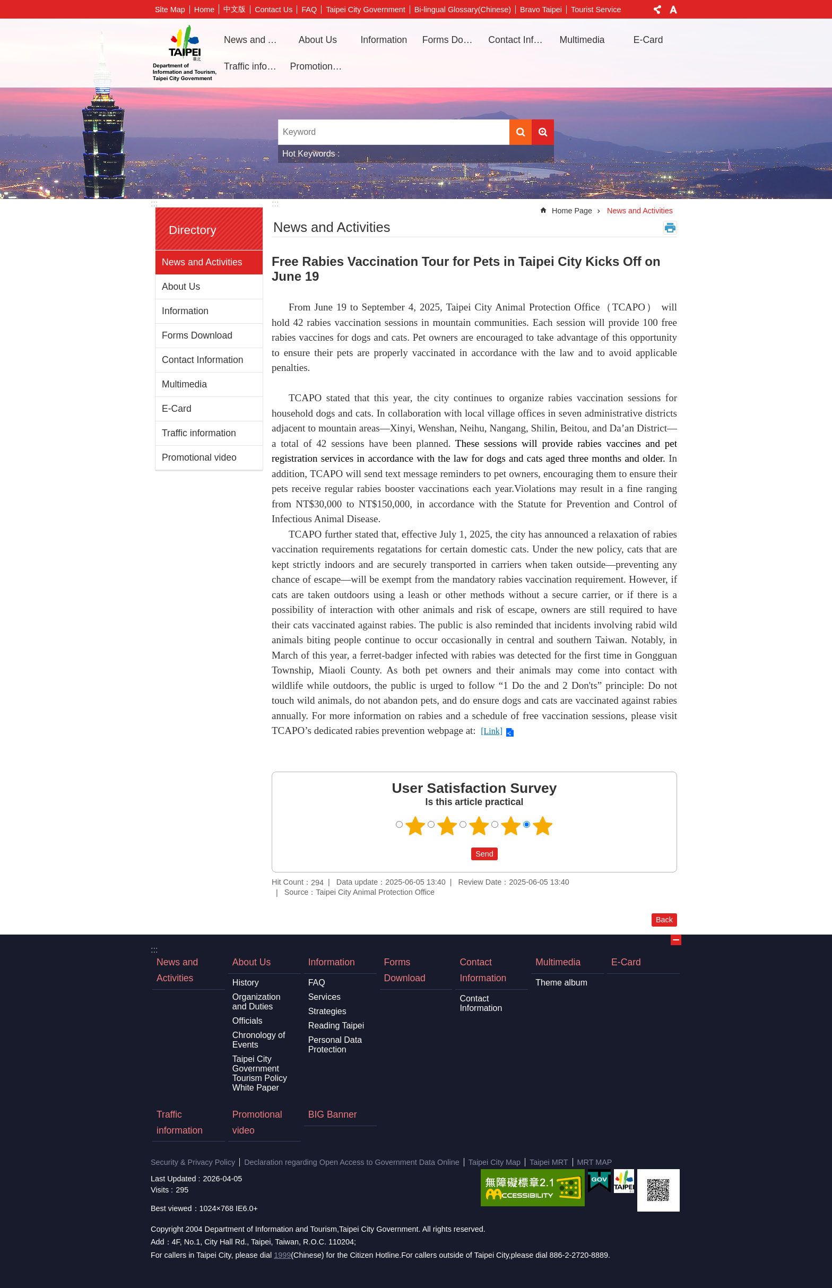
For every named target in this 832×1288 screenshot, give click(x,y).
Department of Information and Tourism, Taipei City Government (185, 53)
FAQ (309, 9)
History (245, 982)
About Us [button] (318, 39)
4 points (511, 826)
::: (154, 203)
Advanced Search (543, 132)
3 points (479, 826)
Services (324, 996)
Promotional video (319, 66)
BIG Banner (332, 1114)
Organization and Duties (256, 1001)
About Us (181, 286)
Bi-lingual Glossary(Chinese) (462, 9)
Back (664, 919)
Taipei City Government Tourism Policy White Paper (259, 1073)
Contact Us (273, 9)
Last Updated (173, 1178)
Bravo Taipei (541, 9)
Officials (247, 1020)
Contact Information (203, 360)
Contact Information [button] (517, 39)
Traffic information (253, 66)
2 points (447, 826)
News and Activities (253, 39)
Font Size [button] (673, 10)
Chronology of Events (258, 1040)
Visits (160, 1190)
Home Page (572, 210)
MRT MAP (594, 1162)
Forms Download (451, 39)
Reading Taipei (336, 1025)
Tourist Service (596, 9)
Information (185, 311)
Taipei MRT (549, 1162)
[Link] (491, 731)
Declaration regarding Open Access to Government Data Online (352, 1162)
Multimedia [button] (582, 39)
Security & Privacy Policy (193, 1162)
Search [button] (520, 132)
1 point (415, 826)
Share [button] (657, 10)
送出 (461, 854)
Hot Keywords (308, 153)
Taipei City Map (495, 1162)
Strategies (327, 1011)
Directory (192, 230)
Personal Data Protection (335, 1044)
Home (204, 9)
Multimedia (184, 384)
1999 (282, 1255)
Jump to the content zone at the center (5, 5)
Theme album (561, 982)
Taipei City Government (365, 9)
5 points (543, 826)
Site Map (170, 9)
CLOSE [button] (676, 940)
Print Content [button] (670, 228)
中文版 (234, 9)
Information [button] (383, 39)
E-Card (648, 39)
